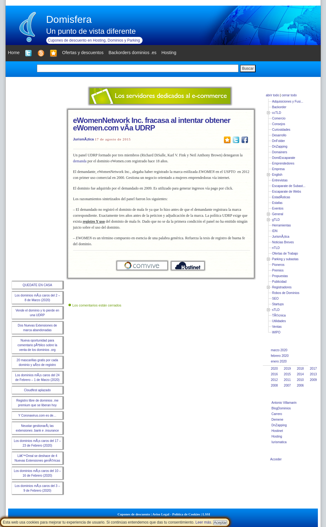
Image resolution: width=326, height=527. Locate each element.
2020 (274, 368)
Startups (278, 304)
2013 (313, 374)
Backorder (279, 107)
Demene (277, 419)
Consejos (278, 124)
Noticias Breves (283, 242)
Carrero (277, 414)
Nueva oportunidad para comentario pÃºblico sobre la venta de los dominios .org (37, 345)
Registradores (282, 287)
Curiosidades (281, 129)
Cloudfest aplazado (37, 390)
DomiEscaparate (283, 158)
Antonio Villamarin (284, 402)
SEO (275, 298)
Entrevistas (280, 180)
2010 (300, 380)
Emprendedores (283, 163)
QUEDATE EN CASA (37, 285)
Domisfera (69, 19)
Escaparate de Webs (286, 191)
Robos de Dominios (285, 293)
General (277, 214)
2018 (300, 368)
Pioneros (278, 264)
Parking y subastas (285, 259)
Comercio (279, 118)
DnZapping (280, 146)
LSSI (206, 514)
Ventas (277, 326)
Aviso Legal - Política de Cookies (176, 514)
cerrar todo (289, 95)
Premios (278, 270)
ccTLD (276, 112)
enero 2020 (279, 361)
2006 (300, 385)
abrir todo (272, 95)
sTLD (276, 310)
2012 (274, 380)
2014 (300, 374)
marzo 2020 (279, 350)
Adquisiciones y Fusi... (287, 101)
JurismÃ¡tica (83, 139)
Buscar (247, 68)
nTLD (276, 248)
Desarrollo (279, 135)
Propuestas (280, 276)
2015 (287, 374)
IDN (275, 231)
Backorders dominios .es (132, 52)
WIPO (276, 332)
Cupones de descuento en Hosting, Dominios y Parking (94, 40)
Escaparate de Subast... (289, 186)
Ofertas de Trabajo (285, 253)
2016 (274, 374)
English (277, 174)
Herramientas (281, 225)
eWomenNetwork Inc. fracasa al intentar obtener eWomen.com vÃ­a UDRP (151, 124)
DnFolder (278, 141)
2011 (287, 380)
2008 (274, 385)
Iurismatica (279, 442)
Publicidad (279, 281)
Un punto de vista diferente (91, 31)
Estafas (277, 203)
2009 (313, 380)
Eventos (277, 208)
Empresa (278, 169)
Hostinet (277, 431)
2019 (287, 368)
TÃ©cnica (279, 315)
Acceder (276, 459)
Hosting (277, 436)
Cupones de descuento (134, 514)
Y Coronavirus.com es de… (37, 415)
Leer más (203, 522)
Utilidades (279, 321)
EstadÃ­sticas (281, 197)
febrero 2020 (280, 355)
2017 (313, 368)
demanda (80, 161)
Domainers (279, 152)
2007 (287, 385)
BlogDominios (281, 408)
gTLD (276, 219)
